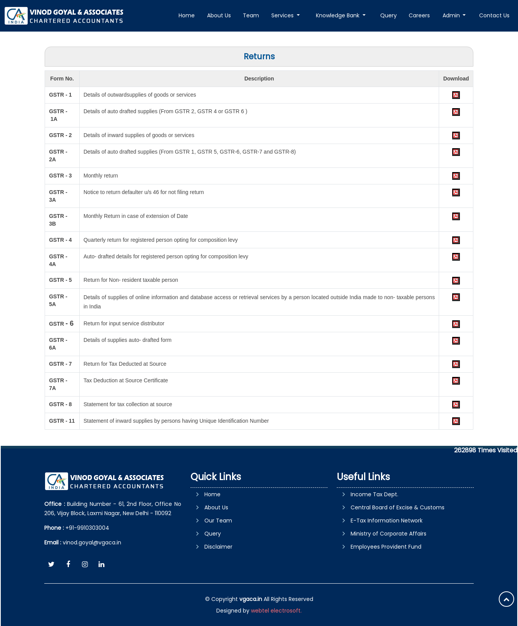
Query (388, 15)
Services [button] (283, 15)
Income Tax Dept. (374, 494)
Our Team (218, 520)
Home (187, 15)
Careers (419, 15)
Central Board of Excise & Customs (397, 507)
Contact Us (494, 15)
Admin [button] (452, 15)
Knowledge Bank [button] (338, 15)
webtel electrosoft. (276, 610)
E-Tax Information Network (387, 520)
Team (251, 15)
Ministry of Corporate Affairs (388, 533)
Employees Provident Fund (386, 546)
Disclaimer (218, 546)
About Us (219, 15)
